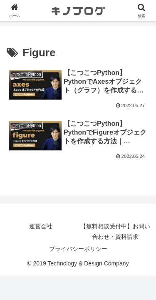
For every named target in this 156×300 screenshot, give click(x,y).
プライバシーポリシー (78, 248)
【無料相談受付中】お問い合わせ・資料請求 (115, 231)
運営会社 (40, 226)
